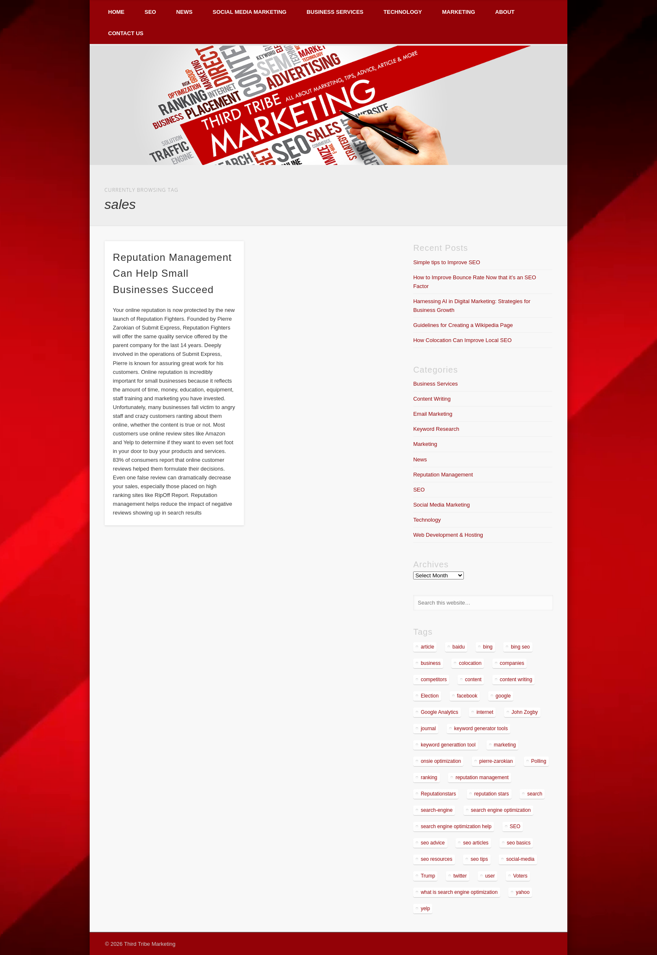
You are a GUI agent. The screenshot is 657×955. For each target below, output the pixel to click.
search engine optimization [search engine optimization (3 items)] (501, 810)
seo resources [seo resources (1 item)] (436, 859)
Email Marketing (432, 414)
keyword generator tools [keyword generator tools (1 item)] (481, 728)
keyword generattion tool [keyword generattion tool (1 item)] (448, 745)
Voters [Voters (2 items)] (520, 876)
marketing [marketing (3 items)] (505, 745)
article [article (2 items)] (427, 647)
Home (116, 12)
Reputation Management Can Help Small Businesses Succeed (172, 274)
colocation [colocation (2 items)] (470, 663)
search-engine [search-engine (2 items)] (437, 810)
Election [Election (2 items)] (430, 696)
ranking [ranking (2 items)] (429, 777)
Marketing (458, 12)
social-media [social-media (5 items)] (520, 859)
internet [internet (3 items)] (484, 712)
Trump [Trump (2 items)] (428, 876)
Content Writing (431, 399)
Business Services (335, 12)
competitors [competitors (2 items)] (434, 679)
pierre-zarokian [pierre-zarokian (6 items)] (496, 761)
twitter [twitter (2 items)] (460, 876)
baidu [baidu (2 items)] (459, 647)
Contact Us (125, 33)
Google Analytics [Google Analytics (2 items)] (439, 712)
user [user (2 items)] (490, 876)
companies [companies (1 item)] (512, 663)
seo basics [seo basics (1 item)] (519, 843)
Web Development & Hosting (448, 535)
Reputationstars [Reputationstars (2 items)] (438, 794)
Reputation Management (443, 474)
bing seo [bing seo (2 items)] (520, 647)
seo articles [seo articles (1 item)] (476, 843)
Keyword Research (436, 429)
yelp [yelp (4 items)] (425, 908)
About (505, 12)
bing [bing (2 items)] (488, 647)
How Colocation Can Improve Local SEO (462, 340)
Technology (402, 12)
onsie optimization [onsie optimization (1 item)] (441, 761)
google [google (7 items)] (503, 696)
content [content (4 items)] (473, 679)
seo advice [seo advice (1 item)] (433, 843)
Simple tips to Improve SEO (446, 262)
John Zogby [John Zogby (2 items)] (525, 712)
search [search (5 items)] (534, 794)
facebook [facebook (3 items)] (467, 696)
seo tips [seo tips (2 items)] (479, 859)
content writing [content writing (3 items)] (516, 679)
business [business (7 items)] (430, 663)
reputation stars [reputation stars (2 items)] (491, 794)
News (184, 12)
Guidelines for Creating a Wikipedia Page (463, 325)
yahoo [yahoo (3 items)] (523, 892)
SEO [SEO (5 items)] (515, 826)
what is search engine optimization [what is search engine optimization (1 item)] (459, 892)
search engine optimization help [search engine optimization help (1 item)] (456, 826)
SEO (150, 12)
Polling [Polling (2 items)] (538, 761)
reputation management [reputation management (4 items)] (482, 777)
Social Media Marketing (249, 12)
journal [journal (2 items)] (428, 728)
